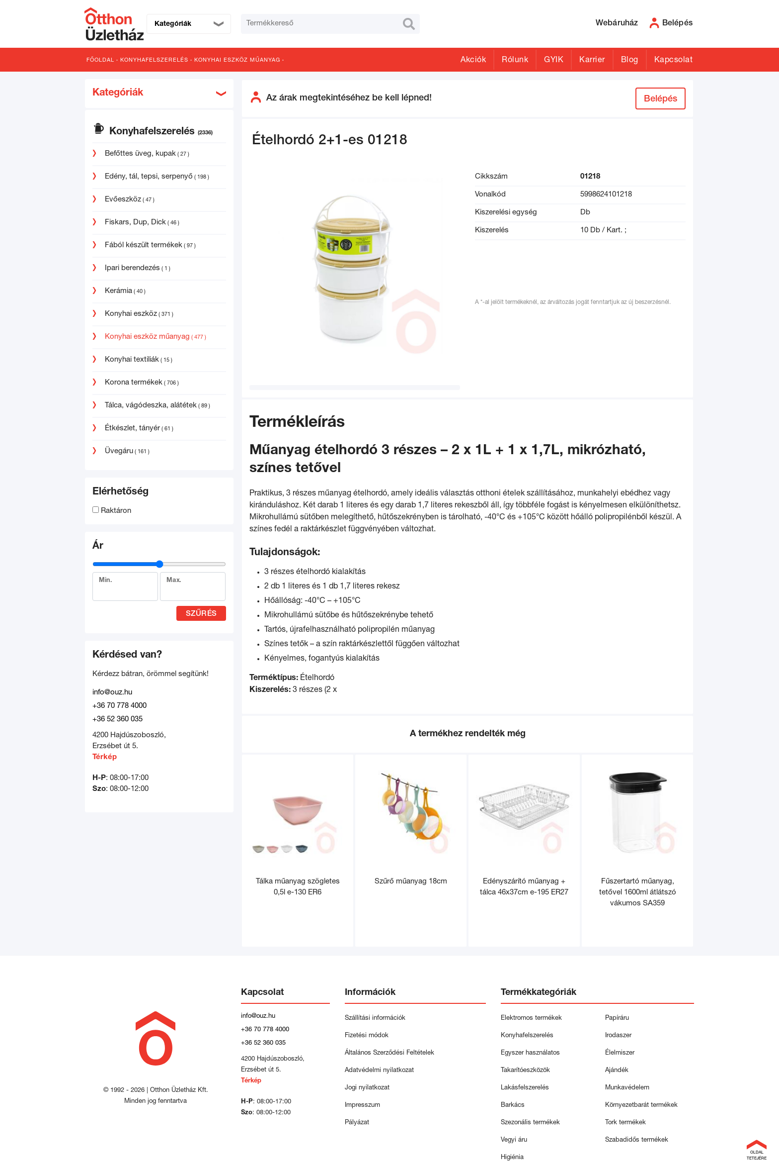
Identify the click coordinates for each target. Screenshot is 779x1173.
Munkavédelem (627, 1088)
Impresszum (362, 1105)
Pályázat (357, 1123)
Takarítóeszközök (525, 1071)
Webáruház (617, 24)
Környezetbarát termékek (641, 1105)
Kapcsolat (673, 61)
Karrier (592, 61)
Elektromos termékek (531, 1018)
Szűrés (201, 614)
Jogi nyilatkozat (367, 1088)
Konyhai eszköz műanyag (237, 60)
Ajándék (616, 1071)
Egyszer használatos (530, 1053)
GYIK (553, 61)
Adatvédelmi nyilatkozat (381, 1071)
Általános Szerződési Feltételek (389, 1053)
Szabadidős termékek (636, 1140)
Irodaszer (618, 1036)
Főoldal (100, 60)
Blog (629, 61)
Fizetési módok (367, 1036)
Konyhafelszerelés (154, 60)
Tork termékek (625, 1123)
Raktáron (111, 511)
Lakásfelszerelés (525, 1088)
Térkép (104, 757)
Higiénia (512, 1158)
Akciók (473, 61)
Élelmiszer (619, 1053)
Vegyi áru (514, 1140)
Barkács (513, 1105)
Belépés (660, 99)
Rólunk (515, 61)
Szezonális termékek (530, 1123)
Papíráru (617, 1018)
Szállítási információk (375, 1018)
